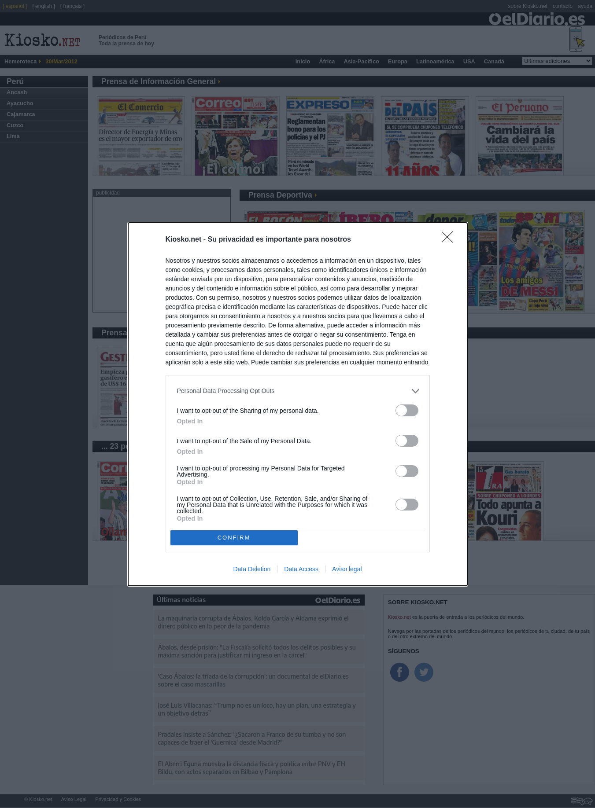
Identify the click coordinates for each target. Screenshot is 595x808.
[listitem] (297, 391)
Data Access (301, 569)
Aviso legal (347, 569)
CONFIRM (234, 537)
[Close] (450, 239)
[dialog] (297, 404)
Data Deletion (251, 569)
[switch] (406, 410)
